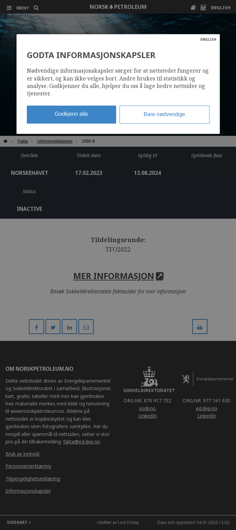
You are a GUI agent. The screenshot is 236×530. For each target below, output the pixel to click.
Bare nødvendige (164, 114)
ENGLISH (208, 39)
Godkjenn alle (71, 114)
